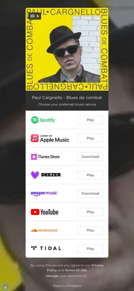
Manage (52, 276)
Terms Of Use (76, 270)
